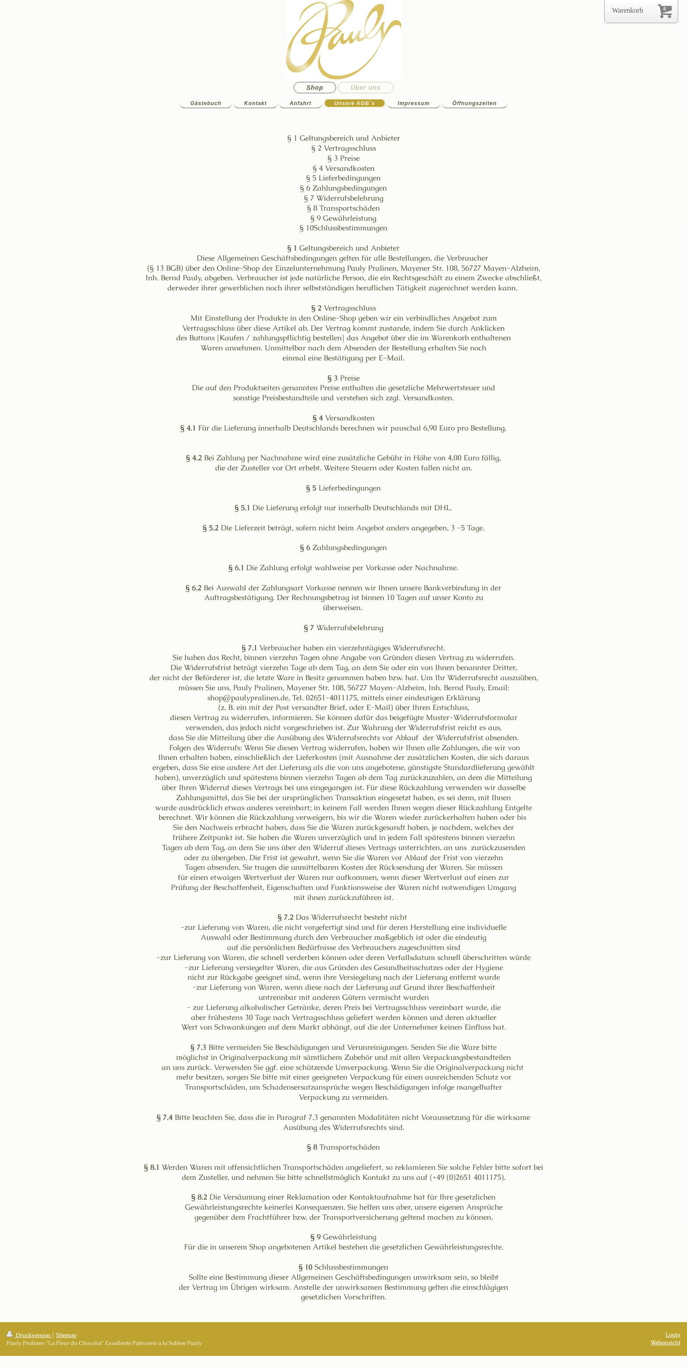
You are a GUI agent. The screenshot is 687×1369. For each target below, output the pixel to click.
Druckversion (29, 1335)
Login (673, 1334)
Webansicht (665, 1342)
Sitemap (66, 1335)
